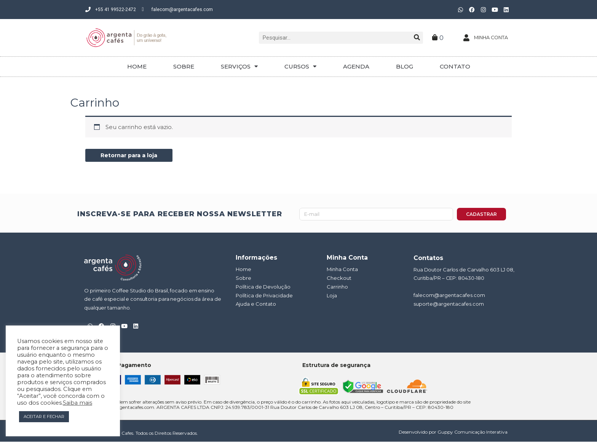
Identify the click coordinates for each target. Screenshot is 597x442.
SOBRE (183, 66)
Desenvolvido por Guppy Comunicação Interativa (453, 432)
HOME (137, 66)
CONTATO (455, 66)
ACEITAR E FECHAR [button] (44, 416)
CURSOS (300, 66)
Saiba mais (77, 402)
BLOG (404, 66)
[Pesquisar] (417, 38)
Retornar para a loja (131, 155)
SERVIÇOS (239, 66)
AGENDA (356, 66)
